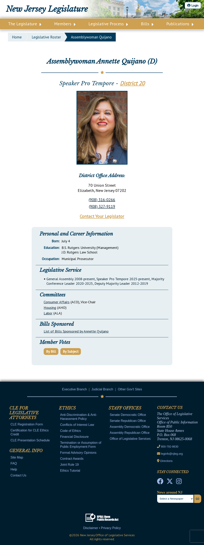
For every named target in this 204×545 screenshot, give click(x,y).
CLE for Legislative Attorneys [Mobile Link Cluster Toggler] (24, 413)
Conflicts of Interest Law (77, 424)
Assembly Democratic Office (130, 426)
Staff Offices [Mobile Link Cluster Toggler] (125, 408)
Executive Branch (74, 389)
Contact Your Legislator (102, 216)
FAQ (14, 463)
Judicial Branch (102, 389)
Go (197, 499)
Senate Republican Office (128, 420)
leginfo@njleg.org (172, 453)
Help (14, 469)
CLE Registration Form (27, 424)
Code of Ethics (70, 430)
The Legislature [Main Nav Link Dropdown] (24, 24)
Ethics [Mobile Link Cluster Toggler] (67, 408)
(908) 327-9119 (102, 206)
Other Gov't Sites (130, 389)
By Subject (70, 351)
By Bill (51, 351)
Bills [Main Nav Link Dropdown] (147, 24)
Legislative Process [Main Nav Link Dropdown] (108, 24)
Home (17, 37)
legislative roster (46, 37)
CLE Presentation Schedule (30, 440)
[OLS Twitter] (170, 482)
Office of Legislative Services (130, 438)
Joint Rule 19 (69, 464)
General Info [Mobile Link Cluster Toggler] (25, 450)
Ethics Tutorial (70, 470)
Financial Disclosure (74, 436)
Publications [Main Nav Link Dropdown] (179, 24)
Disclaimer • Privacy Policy (102, 528)
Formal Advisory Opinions (78, 452)
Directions (166, 461)
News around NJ (169, 492)
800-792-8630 (169, 446)
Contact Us (18, 475)
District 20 (132, 83)
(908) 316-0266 (102, 199)
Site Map (17, 457)
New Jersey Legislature (47, 9)
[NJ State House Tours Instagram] (179, 482)
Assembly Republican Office (130, 432)
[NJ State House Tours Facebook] (160, 482)
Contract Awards (71, 458)
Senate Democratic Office (128, 414)
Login (192, 5)
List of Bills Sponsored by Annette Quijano (76, 331)
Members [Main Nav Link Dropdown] (65, 24)
